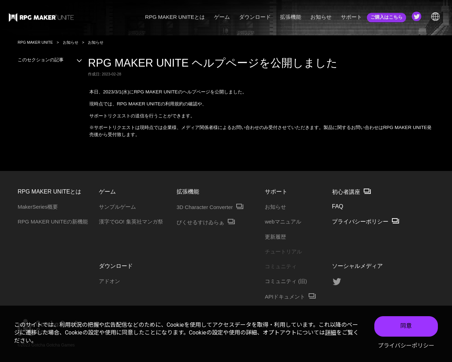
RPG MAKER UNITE (35, 42)
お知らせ (70, 42)
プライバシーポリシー (406, 345)
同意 (406, 326)
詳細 (330, 332)
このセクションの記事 (50, 59)
